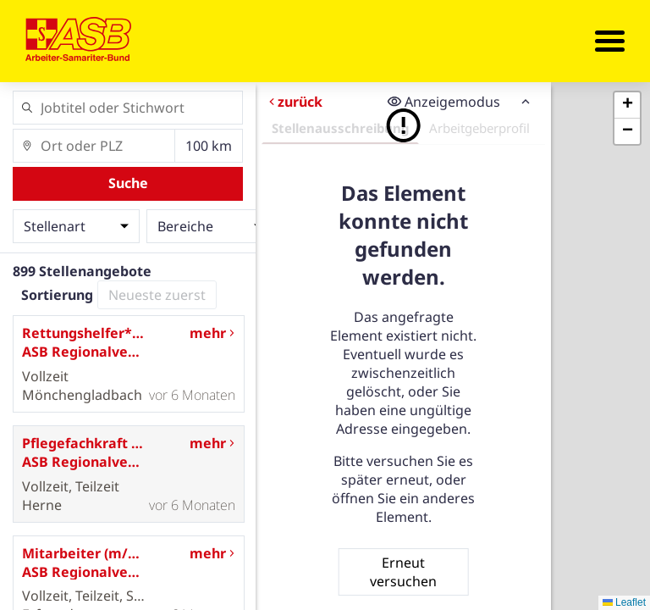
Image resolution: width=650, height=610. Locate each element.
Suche (128, 183)
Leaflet (624, 602)
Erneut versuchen (403, 572)
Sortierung (57, 295)
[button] (627, 105)
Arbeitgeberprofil (479, 127)
